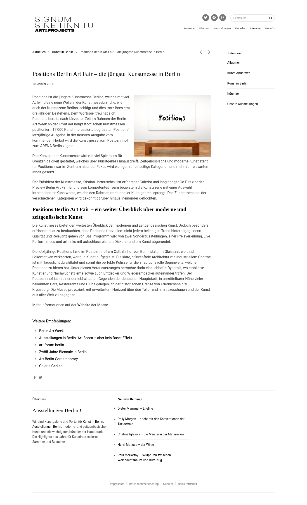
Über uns (204, 28)
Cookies (168, 484)
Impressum (117, 484)
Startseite (189, 28)
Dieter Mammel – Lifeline (135, 408)
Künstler (240, 28)
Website (83, 305)
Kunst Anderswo (238, 73)
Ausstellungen (222, 28)
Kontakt (270, 28)
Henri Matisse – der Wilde (136, 444)
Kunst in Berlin (62, 52)
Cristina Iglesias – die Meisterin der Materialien (151, 434)
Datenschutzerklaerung (144, 484)
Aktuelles (255, 28)
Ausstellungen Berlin (46, 426)
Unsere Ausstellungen (242, 104)
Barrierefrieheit (187, 484)
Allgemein (234, 62)
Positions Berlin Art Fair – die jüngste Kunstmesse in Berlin (106, 73)
